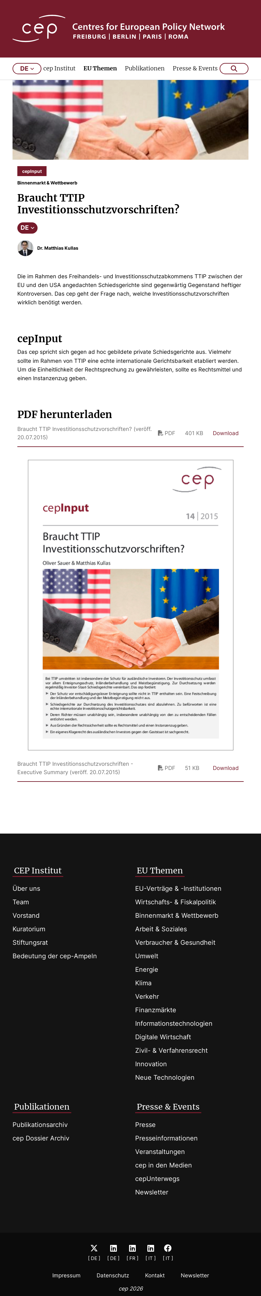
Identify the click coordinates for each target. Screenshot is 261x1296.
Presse (145, 1125)
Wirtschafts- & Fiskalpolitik (175, 902)
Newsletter (151, 1192)
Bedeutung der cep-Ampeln (55, 956)
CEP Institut (38, 870)
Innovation (151, 1064)
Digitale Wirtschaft (163, 1037)
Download (226, 437)
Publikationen (145, 72)
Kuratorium (29, 929)
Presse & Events (195, 72)
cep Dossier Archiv (41, 1138)
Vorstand (26, 915)
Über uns (26, 888)
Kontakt (155, 1275)
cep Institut (59, 72)
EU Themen (100, 72)
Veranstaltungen (160, 1152)
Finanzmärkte (155, 1010)
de (27, 73)
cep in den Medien (163, 1165)
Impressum (66, 1275)
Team (21, 902)
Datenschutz (113, 1275)
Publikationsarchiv (40, 1125)
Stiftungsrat (30, 942)
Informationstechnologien (174, 1023)
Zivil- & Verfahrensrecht (171, 1050)
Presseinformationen (166, 1138)
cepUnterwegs (157, 1179)
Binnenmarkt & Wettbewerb (176, 915)
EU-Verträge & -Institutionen (178, 888)
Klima (143, 983)
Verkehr (147, 996)
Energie (146, 969)
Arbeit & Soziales (161, 929)
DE (27, 232)
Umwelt (146, 956)
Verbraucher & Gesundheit (175, 942)
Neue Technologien (165, 1077)
